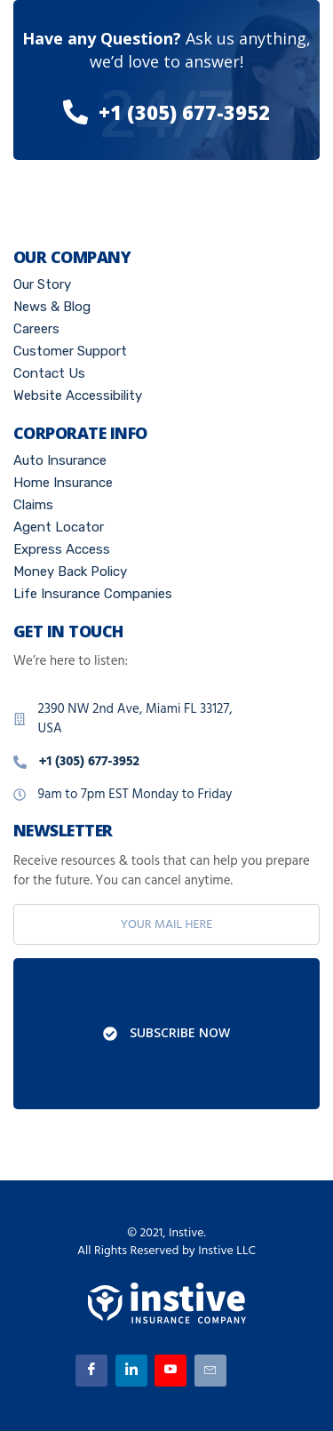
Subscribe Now (166, 1033)
